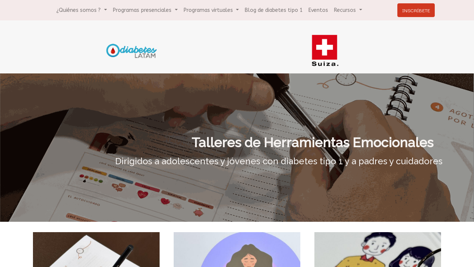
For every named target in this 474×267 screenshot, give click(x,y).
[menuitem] (274, 10)
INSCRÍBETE (414, 10)
